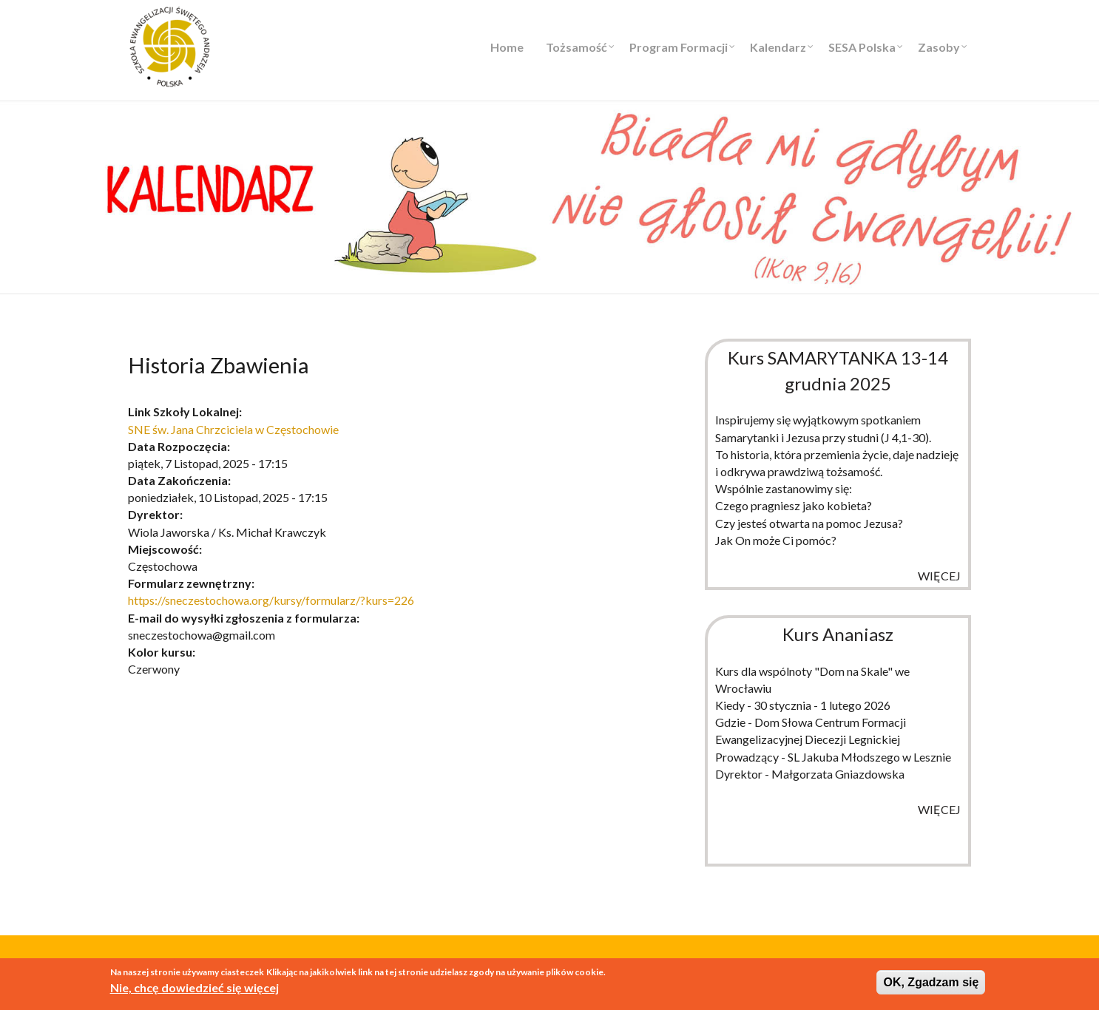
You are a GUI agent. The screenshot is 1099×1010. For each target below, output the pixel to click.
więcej (939, 576)
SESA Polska (862, 47)
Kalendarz (778, 47)
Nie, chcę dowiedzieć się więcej (194, 987)
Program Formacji (678, 47)
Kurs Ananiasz (837, 634)
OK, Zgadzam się (930, 982)
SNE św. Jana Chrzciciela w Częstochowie (233, 429)
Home (507, 47)
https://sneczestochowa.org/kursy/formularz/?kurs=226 (271, 600)
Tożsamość (576, 47)
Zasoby (939, 47)
